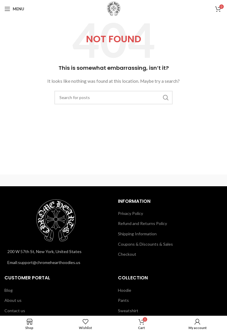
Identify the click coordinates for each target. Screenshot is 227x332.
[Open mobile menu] (14, 9)
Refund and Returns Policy (142, 223)
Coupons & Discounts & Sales (145, 244)
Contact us (14, 310)
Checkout (127, 254)
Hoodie (124, 290)
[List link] (56, 262)
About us (13, 300)
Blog (8, 290)
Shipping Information (137, 233)
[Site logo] (113, 8)
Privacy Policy (130, 213)
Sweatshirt (128, 310)
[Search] (113, 97)
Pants (123, 300)
